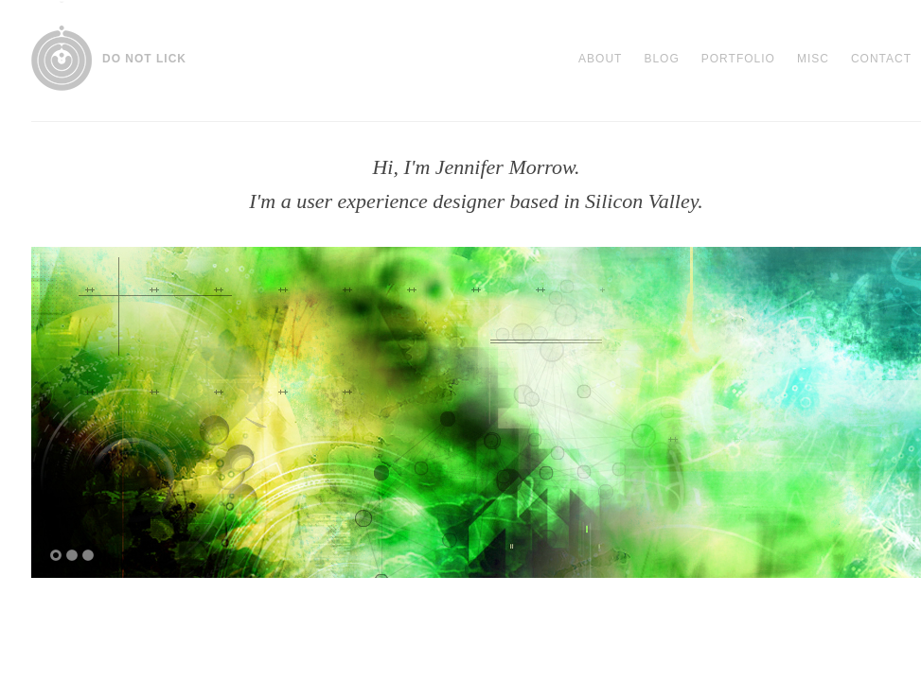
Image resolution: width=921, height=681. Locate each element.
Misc (813, 58)
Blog (661, 58)
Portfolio (738, 58)
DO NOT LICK (144, 58)
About (600, 58)
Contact (881, 58)
